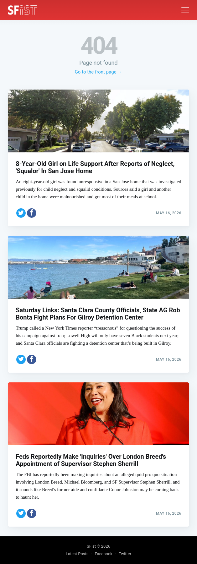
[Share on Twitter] (21, 213)
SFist (91, 546)
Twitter (125, 553)
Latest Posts (77, 553)
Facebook (103, 553)
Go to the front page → (98, 72)
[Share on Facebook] (31, 213)
